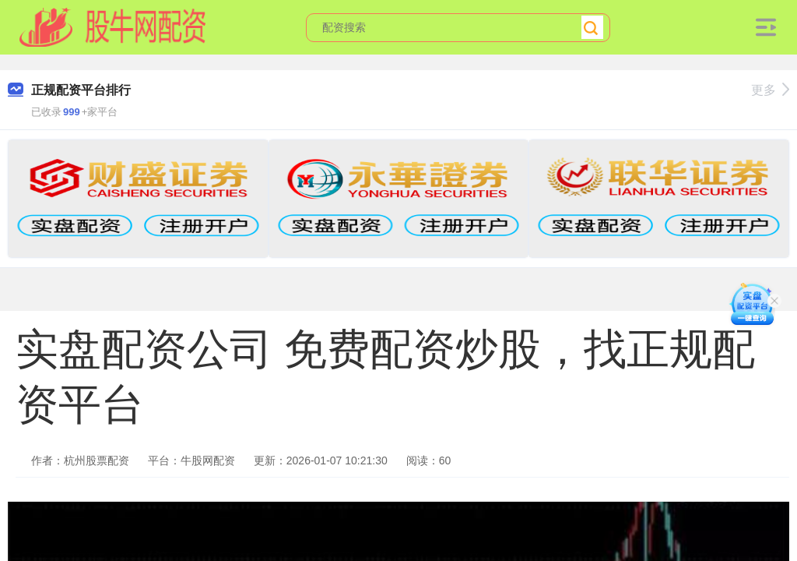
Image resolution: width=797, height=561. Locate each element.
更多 (770, 90)
